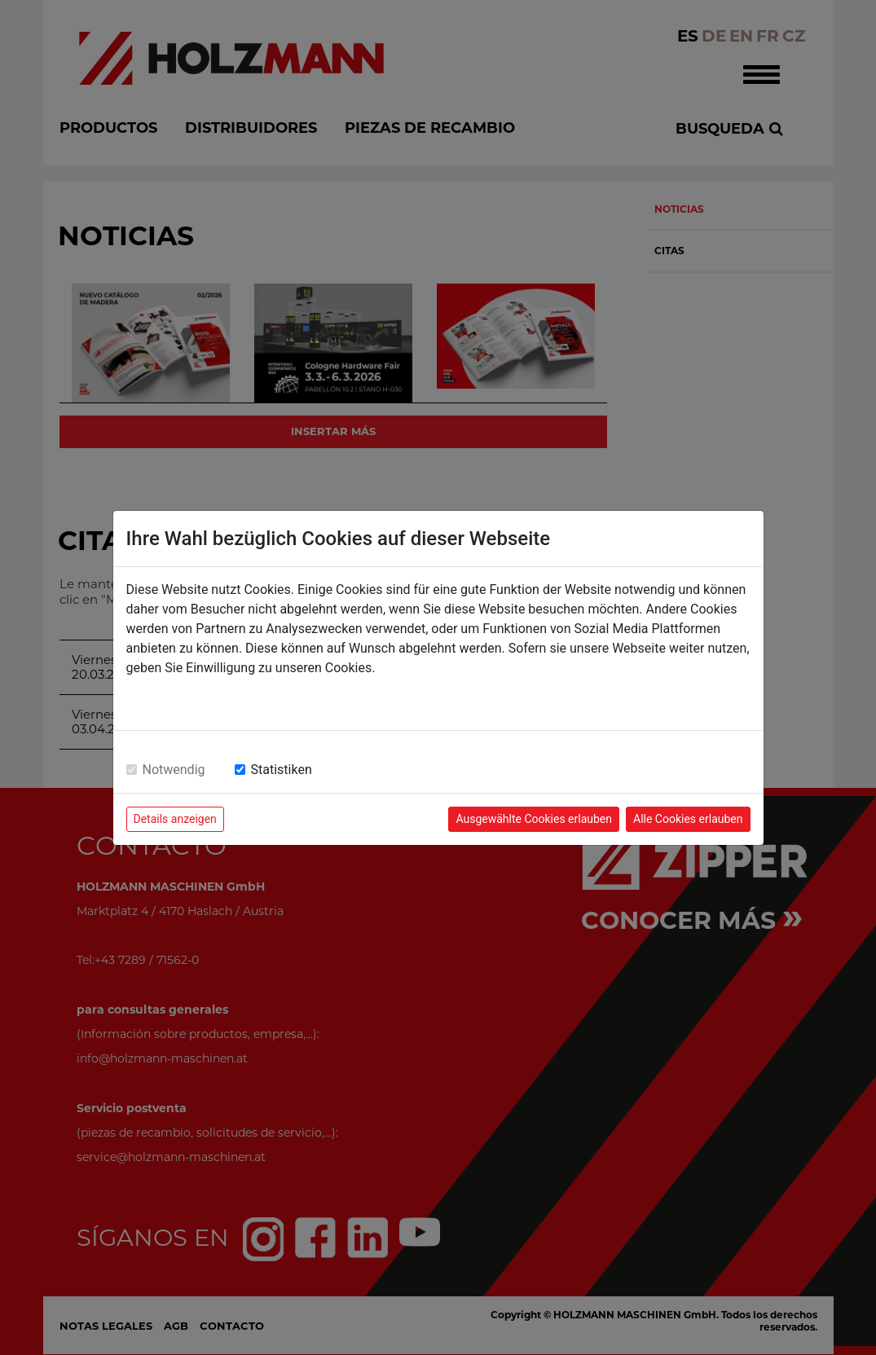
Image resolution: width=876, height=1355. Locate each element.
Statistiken (281, 769)
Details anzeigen (175, 818)
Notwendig (174, 769)
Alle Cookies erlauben (687, 818)
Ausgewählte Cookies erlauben (534, 818)
